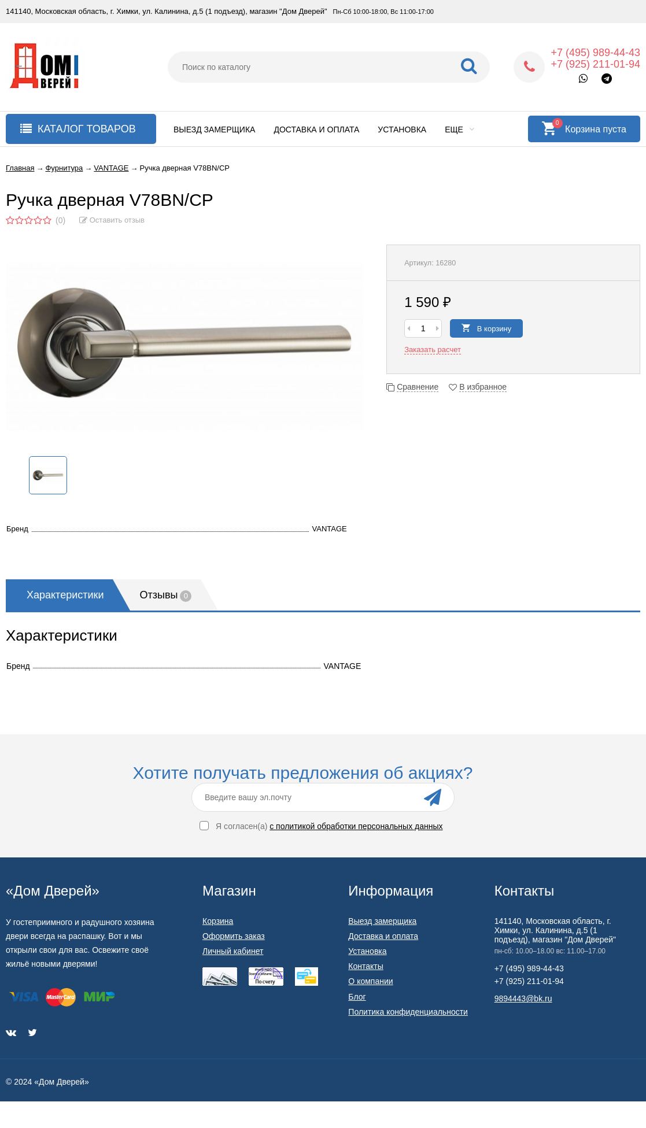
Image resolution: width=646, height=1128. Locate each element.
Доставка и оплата (316, 129)
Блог (357, 996)
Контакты (365, 966)
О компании (370, 981)
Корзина (217, 921)
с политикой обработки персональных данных (356, 826)
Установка (402, 129)
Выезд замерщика (214, 129)
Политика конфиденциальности (408, 1011)
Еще (459, 129)
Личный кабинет (232, 951)
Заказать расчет (432, 349)
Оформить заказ (233, 936)
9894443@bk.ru (523, 998)
